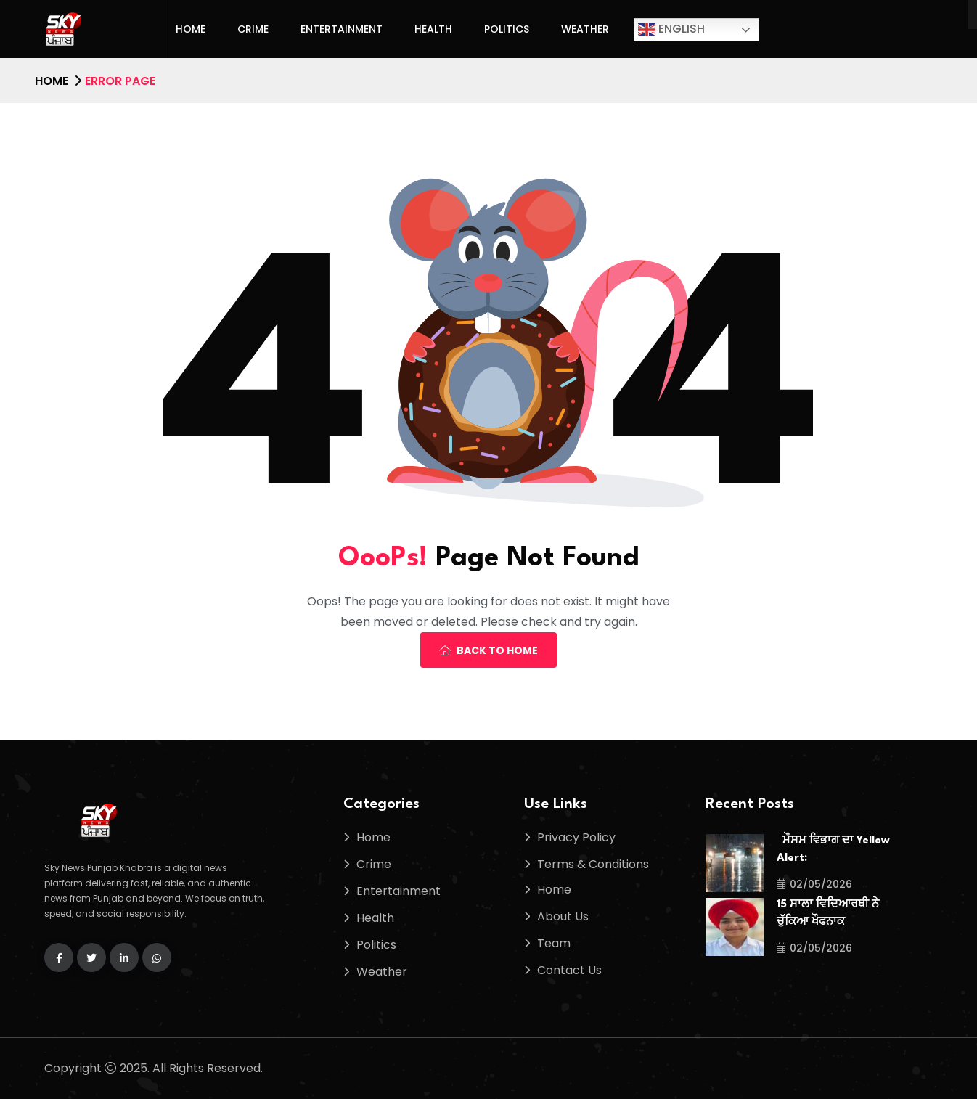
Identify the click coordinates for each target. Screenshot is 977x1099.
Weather (585, 29)
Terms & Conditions (593, 864)
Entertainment (342, 29)
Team (554, 943)
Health (433, 29)
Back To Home (488, 650)
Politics (506, 29)
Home (190, 29)
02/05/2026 (814, 884)
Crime (253, 29)
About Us (563, 916)
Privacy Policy (576, 837)
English (671, 29)
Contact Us (569, 970)
